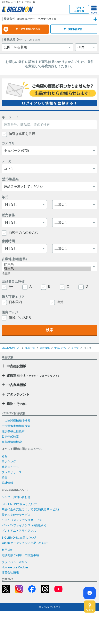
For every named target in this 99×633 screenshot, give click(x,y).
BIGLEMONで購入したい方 (19, 504)
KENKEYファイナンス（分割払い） (25, 525)
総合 (4, 456)
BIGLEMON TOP (11, 347)
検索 (49, 330)
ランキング (9, 461)
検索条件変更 (73, 29)
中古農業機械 (16, 385)
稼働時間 (8, 241)
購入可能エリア (13, 297)
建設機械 (45, 347)
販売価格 (8, 215)
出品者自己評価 (13, 281)
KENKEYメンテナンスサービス (22, 520)
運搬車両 (33, 375)
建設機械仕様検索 (13, 431)
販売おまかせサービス (16, 514)
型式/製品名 (10, 179)
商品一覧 (30, 347)
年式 (5, 197)
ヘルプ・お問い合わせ (16, 497)
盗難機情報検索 (12, 442)
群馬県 (47, 264)
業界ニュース (10, 466)
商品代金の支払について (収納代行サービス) (30, 509)
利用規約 (7, 549)
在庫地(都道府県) (14, 259)
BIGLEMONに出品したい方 (19, 537)
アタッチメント (18, 394)
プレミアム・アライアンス (19, 530)
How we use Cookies (15, 567)
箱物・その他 (16, 404)
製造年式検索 (10, 436)
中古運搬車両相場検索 (16, 426)
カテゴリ (8, 143)
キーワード (10, 117)
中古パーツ (60, 347)
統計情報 (7, 482)
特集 (4, 477)
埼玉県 (47, 269)
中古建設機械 (16, 366)
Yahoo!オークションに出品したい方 (25, 542)
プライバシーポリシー (16, 562)
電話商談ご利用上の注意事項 (20, 555)
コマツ (75, 347)
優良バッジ (10, 312)
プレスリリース (12, 472)
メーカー (8, 161)
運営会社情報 (10, 572)
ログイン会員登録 (79, 9)
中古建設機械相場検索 (16, 420)
